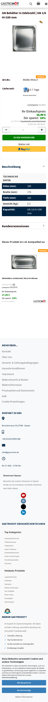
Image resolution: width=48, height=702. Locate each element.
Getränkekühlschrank (11, 538)
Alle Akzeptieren (24, 683)
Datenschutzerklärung (9, 677)
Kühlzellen (8, 581)
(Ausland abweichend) (29, 95)
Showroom (26, 481)
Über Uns (7, 357)
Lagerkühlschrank (10, 577)
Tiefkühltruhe (8, 546)
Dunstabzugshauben (11, 560)
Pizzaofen (7, 563)
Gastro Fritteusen (10, 549)
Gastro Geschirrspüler (11, 556)
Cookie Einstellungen (13, 401)
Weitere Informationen (24, 697)
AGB (4, 396)
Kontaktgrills (8, 598)
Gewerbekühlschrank (11, 553)
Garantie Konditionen (13, 368)
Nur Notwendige (24, 690)
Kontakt (6, 351)
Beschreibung (11, 167)
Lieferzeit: (8, 88)
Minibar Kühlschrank (11, 588)
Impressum (8, 374)
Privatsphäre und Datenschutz (18, 390)
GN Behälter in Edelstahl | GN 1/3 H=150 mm (20, 278)
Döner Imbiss (9, 595)
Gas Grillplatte (9, 591)
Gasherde (7, 584)
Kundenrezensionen (15, 226)
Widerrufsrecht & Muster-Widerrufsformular (15, 382)
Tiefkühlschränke (10, 542)
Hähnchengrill (9, 602)
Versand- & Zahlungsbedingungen (20, 362)
